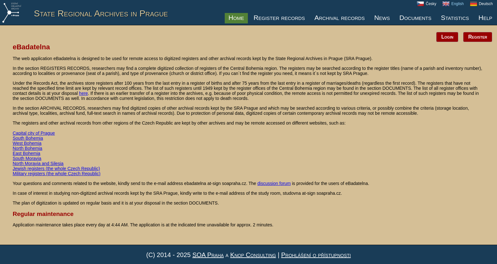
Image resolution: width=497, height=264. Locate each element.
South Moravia (27, 158)
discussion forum (274, 183)
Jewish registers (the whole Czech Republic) (56, 168)
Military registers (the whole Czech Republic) (56, 173)
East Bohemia (26, 153)
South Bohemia (28, 138)
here (83, 93)
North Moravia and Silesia (38, 163)
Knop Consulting (253, 254)
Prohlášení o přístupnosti (316, 254)
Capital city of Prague (34, 133)
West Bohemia (27, 143)
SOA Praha (208, 254)
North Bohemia (27, 148)
